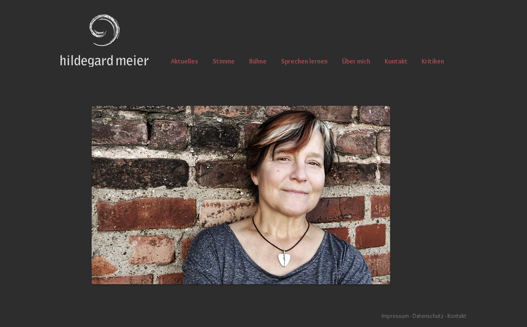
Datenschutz (429, 316)
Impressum (395, 316)
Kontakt (456, 316)
